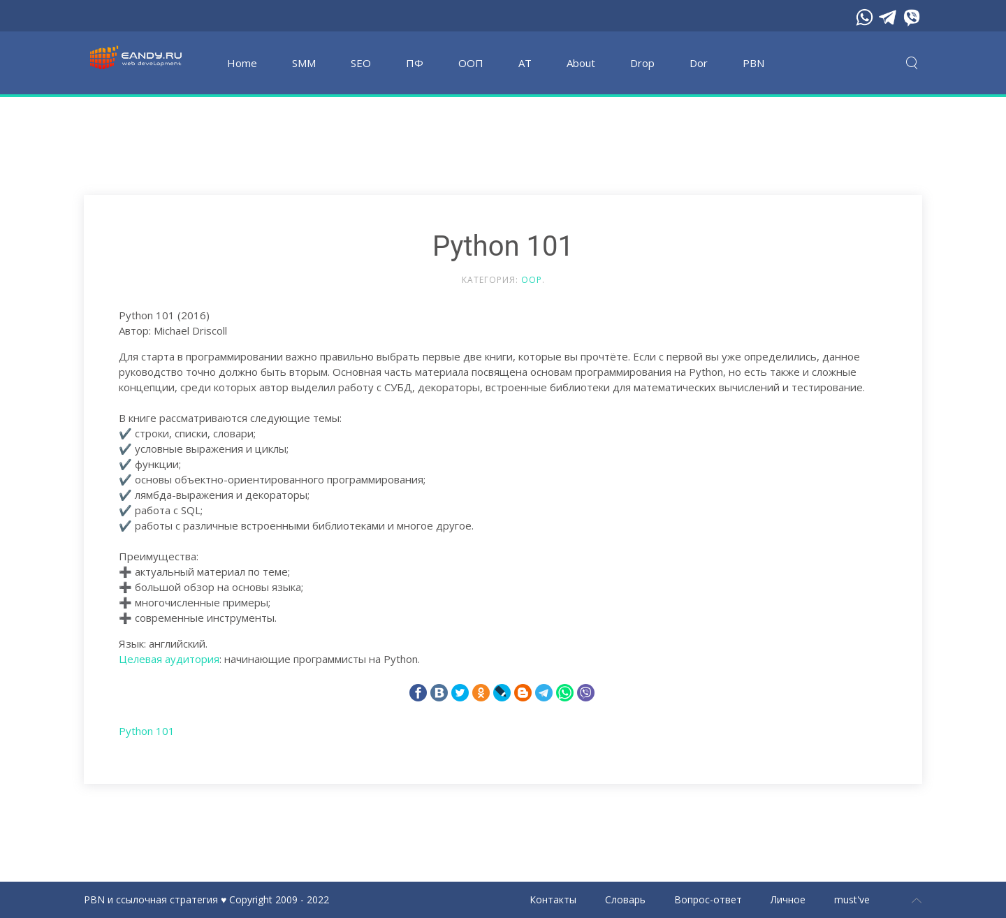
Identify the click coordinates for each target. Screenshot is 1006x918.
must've (852, 899)
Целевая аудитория (169, 659)
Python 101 (147, 731)
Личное (788, 899)
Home (242, 63)
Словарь (625, 899)
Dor (699, 63)
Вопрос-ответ (708, 899)
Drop (642, 63)
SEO (361, 63)
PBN (753, 63)
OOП (470, 63)
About (581, 63)
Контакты (553, 899)
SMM (304, 63)
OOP (531, 280)
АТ (525, 63)
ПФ (414, 63)
